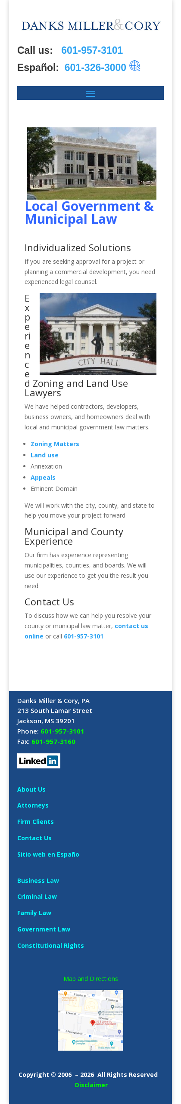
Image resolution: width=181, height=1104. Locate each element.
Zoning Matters (55, 444)
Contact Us (34, 838)
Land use (45, 455)
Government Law (43, 929)
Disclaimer (91, 1085)
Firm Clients (35, 821)
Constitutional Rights (50, 945)
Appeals (43, 477)
